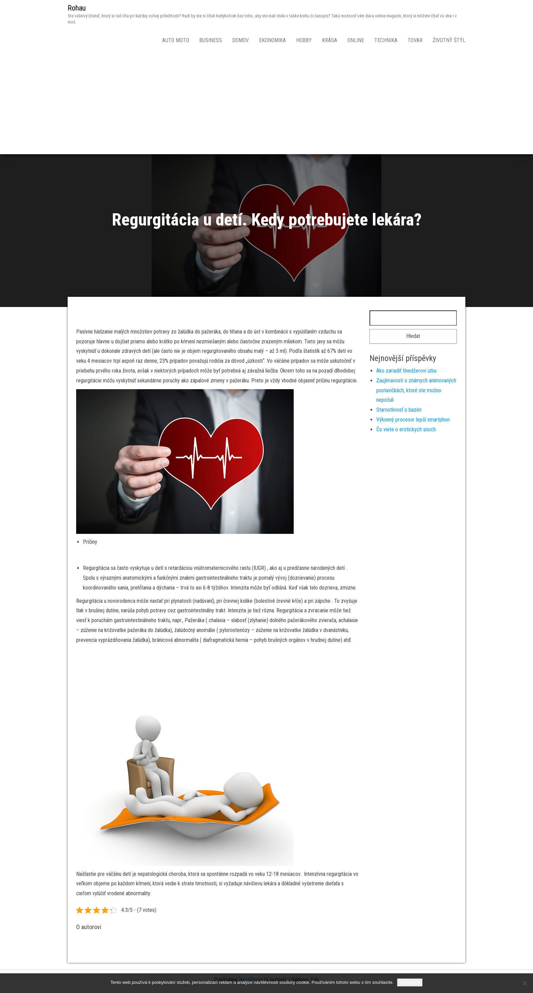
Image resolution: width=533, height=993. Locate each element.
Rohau (77, 8)
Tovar (415, 40)
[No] (524, 983)
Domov (240, 40)
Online (355, 40)
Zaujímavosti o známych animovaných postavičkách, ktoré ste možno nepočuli (416, 390)
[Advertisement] (266, 103)
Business (210, 40)
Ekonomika (272, 40)
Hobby (304, 40)
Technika (385, 40)
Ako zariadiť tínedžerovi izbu (406, 370)
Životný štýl (449, 40)
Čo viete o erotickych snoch (406, 429)
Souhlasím (409, 982)
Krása (329, 40)
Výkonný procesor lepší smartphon (413, 419)
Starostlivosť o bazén (399, 410)
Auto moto (175, 40)
